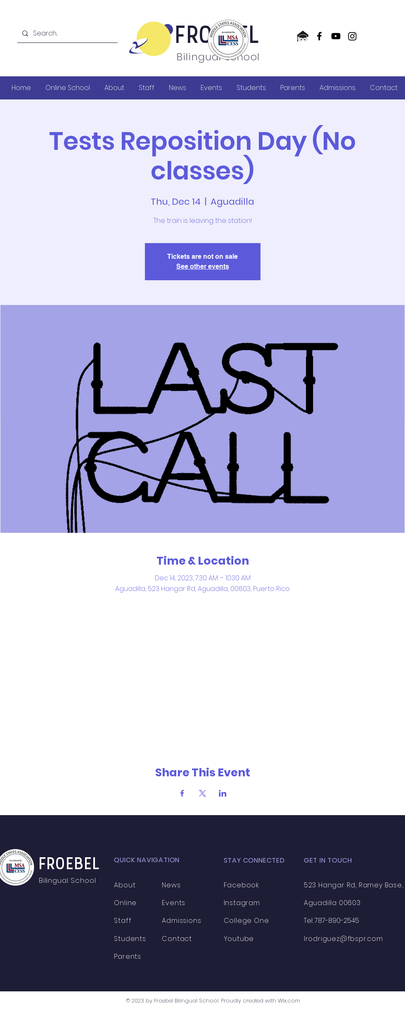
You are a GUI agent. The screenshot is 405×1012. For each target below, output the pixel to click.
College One (246, 920)
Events (173, 903)
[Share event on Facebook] (182, 793)
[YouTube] (335, 36)
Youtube (239, 938)
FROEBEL (69, 865)
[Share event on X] (202, 793)
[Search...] (66, 33)
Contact (177, 938)
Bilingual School (68, 880)
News (171, 885)
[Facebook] (319, 36)
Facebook (241, 885)
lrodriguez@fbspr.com (343, 938)
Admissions (181, 920)
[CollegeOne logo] (302, 36)
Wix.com (289, 1001)
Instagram (242, 903)
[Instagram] (352, 36)
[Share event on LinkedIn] (223, 793)
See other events (202, 266)
